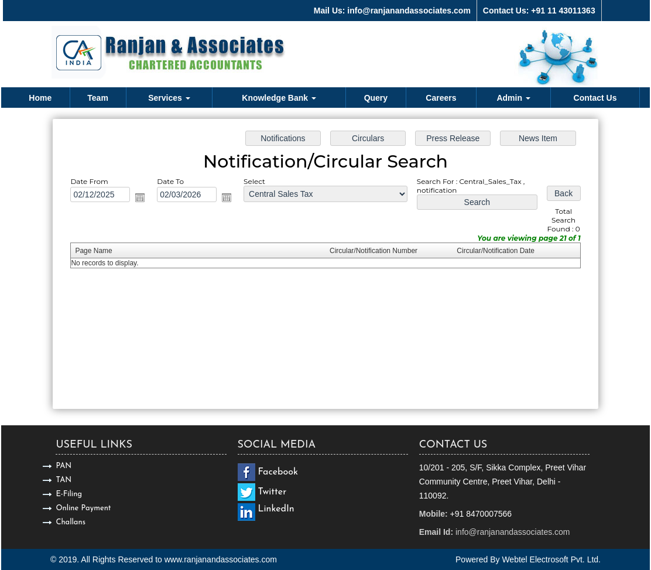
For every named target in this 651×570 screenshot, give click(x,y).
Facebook (278, 472)
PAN (63, 466)
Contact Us (595, 98)
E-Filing (69, 494)
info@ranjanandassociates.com (512, 532)
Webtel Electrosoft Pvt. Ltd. (551, 559)
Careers (441, 98)
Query (376, 98)
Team (97, 98)
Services (169, 98)
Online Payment (83, 508)
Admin (513, 98)
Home (40, 98)
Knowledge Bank (279, 98)
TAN (63, 480)
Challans (70, 522)
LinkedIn (276, 509)
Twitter (272, 492)
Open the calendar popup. (146, 199)
